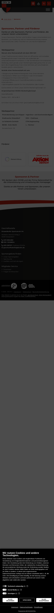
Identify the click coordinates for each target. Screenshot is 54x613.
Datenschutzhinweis (26, 607)
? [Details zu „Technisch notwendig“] (27, 586)
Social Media (12, 590)
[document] (27, 568)
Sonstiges (11, 593)
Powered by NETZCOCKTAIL (27, 611)
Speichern (27, 600)
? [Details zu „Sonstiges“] (19, 593)
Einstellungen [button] (38, 607)
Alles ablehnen (10, 600)
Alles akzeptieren (44, 600)
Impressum (14, 607)
